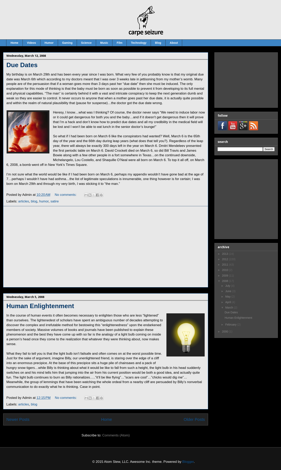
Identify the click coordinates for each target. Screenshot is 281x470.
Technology (138, 42)
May (228, 296)
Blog (158, 42)
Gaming (67, 42)
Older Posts (194, 419)
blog (34, 404)
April (228, 302)
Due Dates (22, 65)
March (229, 307)
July (228, 285)
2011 (225, 264)
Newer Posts (17, 419)
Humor (49, 42)
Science (86, 42)
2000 (225, 331)
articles (23, 404)
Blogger (188, 462)
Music (104, 42)
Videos (31, 42)
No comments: (66, 398)
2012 (225, 259)
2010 (225, 270)
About (174, 42)
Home (14, 42)
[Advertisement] (37, 246)
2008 (225, 281)
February (231, 324)
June (228, 291)
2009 (225, 275)
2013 (225, 253)
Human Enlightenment (40, 306)
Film (119, 42)
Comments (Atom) (116, 435)
